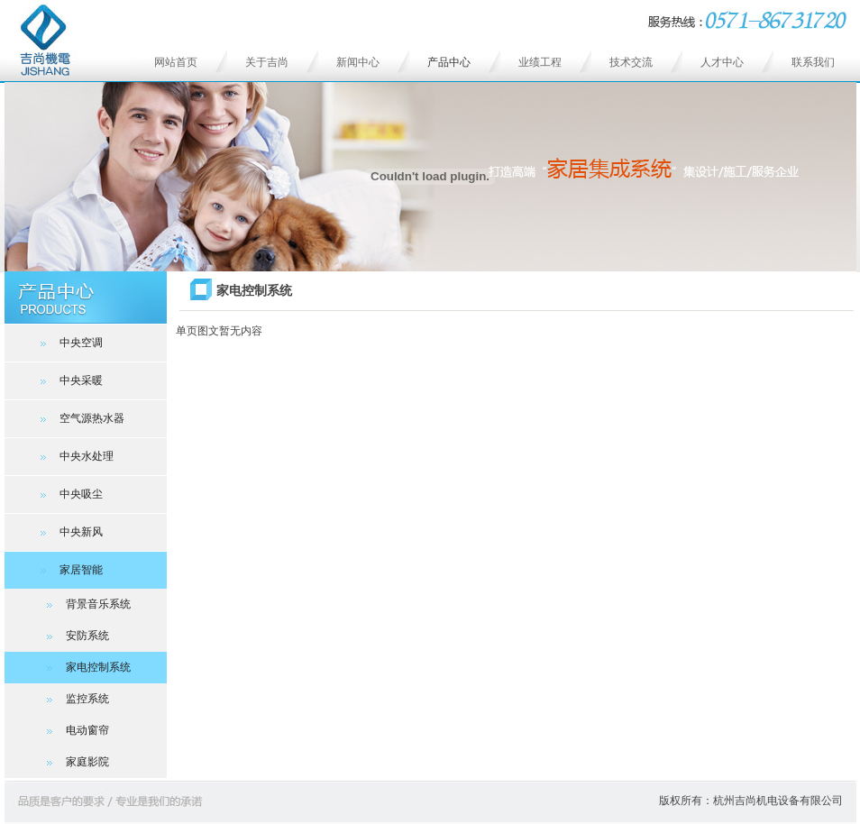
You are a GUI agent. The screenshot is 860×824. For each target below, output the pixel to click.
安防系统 (71, 635)
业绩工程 (540, 62)
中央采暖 (72, 380)
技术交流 (631, 62)
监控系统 (71, 698)
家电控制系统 (82, 667)
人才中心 (722, 62)
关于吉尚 (266, 62)
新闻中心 (358, 62)
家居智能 (72, 569)
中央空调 (72, 342)
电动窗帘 (71, 730)
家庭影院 (71, 761)
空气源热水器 (82, 418)
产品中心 (449, 62)
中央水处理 (77, 456)
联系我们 (813, 62)
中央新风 (72, 532)
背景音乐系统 (82, 604)
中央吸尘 (72, 494)
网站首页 (175, 62)
